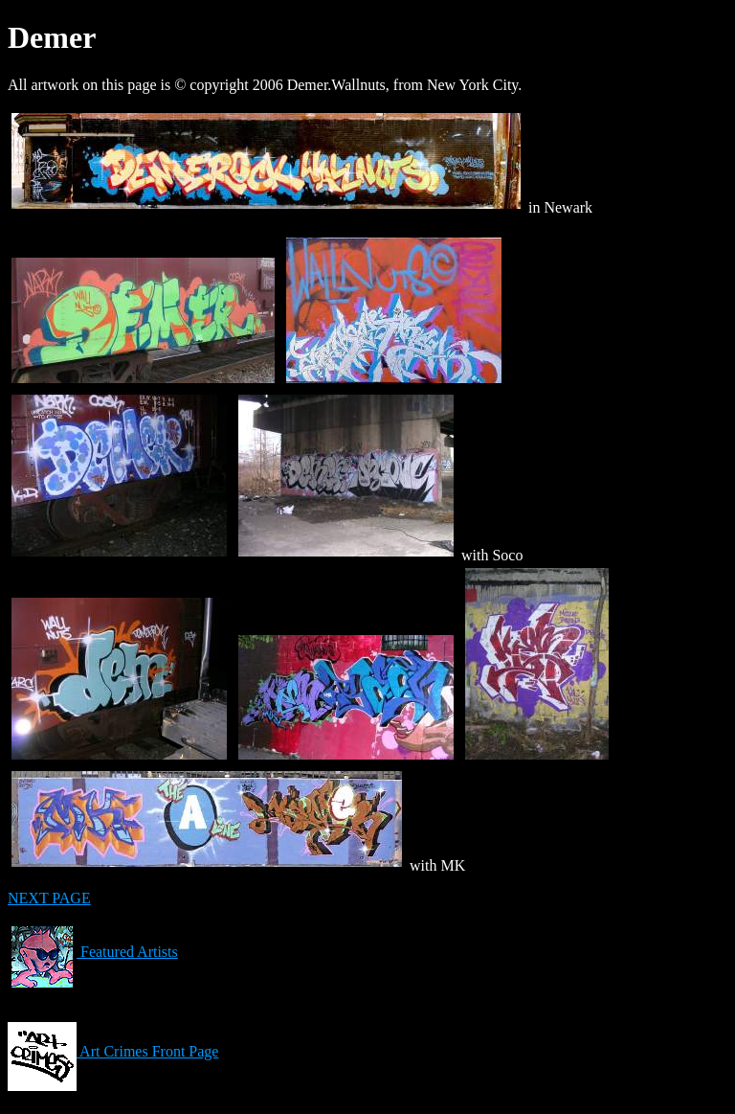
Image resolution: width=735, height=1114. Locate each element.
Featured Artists (93, 951)
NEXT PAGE (49, 898)
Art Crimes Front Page (113, 1051)
